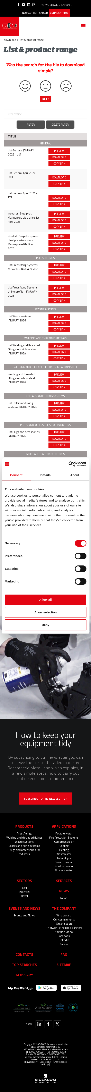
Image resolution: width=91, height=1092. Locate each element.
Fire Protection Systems (64, 837)
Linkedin (64, 940)
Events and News (24, 915)
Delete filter (60, 124)
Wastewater (63, 854)
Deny (45, 625)
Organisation (64, 923)
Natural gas (64, 858)
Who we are (63, 915)
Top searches (24, 964)
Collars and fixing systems (24, 845)
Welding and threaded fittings (24, 837)
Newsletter (29, 13)
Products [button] (24, 826)
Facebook (64, 936)
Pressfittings (24, 833)
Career (43, 13)
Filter (31, 124)
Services (64, 880)
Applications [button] (64, 826)
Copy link (59, 164)
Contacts (24, 954)
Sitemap (63, 964)
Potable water (64, 833)
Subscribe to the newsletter (45, 798)
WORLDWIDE (57, 5)
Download (10, 39)
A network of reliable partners (64, 927)
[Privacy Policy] (31, 1062)
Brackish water (64, 866)
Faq (64, 954)
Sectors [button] (24, 880)
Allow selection (45, 612)
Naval (24, 896)
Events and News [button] (24, 908)
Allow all (45, 599)
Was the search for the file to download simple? (45, 68)
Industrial (24, 892)
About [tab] (74, 475)
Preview (59, 151)
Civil (24, 887)
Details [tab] (45, 475)
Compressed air (64, 841)
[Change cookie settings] (54, 1063)
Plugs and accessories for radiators (24, 852)
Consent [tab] (16, 475)
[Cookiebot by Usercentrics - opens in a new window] (68, 464)
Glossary (24, 975)
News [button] (64, 891)
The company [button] (64, 908)
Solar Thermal (63, 862)
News (63, 898)
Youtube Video (64, 932)
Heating (64, 850)
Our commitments (64, 919)
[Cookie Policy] (45, 1062)
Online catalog (59, 13)
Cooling (64, 845)
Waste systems (24, 841)
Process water (64, 870)
